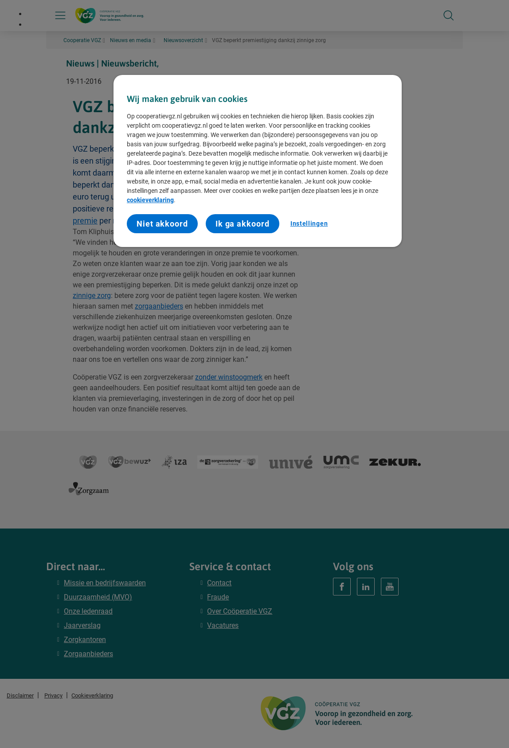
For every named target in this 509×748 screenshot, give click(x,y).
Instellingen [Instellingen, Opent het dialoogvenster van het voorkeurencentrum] (309, 223)
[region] (258, 161)
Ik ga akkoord (242, 223)
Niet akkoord (162, 223)
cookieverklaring (150, 200)
